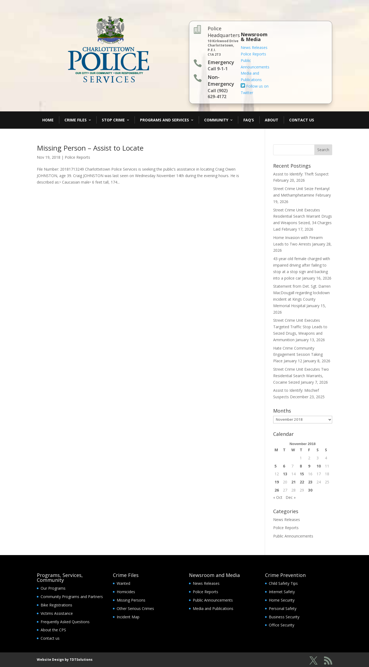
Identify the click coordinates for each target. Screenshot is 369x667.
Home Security (282, 600)
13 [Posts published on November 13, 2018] (285, 473)
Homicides (126, 591)
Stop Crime (113, 119)
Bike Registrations (56, 605)
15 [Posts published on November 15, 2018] (302, 473)
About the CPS (53, 629)
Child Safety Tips (283, 583)
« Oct (277, 497)
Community (216, 119)
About (271, 119)
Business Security (284, 616)
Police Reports (253, 54)
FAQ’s (248, 119)
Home (48, 119)
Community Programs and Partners (72, 596)
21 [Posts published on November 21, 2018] (293, 482)
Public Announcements (293, 536)
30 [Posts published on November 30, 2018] (310, 490)
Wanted (123, 583)
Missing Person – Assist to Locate (90, 148)
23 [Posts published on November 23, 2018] (310, 482)
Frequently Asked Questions (65, 621)
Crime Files (75, 119)
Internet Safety (282, 591)
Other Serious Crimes (135, 608)
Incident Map (128, 616)
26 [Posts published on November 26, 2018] (277, 490)
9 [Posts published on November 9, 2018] (309, 466)
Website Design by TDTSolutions (65, 659)
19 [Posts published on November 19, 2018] (277, 482)
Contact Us (301, 119)
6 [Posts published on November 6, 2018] (284, 466)
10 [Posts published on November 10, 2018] (318, 466)
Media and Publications (213, 608)
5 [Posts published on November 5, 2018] (276, 466)
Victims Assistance (57, 613)
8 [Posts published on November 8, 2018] (301, 466)
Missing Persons (131, 600)
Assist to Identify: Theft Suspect (301, 174)
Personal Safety (282, 608)
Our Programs (53, 588)
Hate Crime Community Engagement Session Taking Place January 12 (298, 355)
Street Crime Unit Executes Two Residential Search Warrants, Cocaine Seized (301, 376)
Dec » (291, 497)
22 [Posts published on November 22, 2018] (302, 482)
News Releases (254, 47)
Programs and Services (164, 119)
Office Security (281, 625)
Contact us (50, 638)
